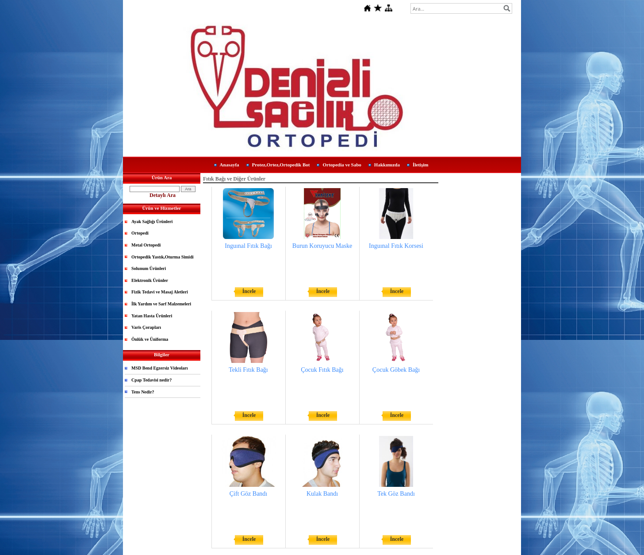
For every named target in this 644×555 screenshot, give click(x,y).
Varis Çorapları (146, 327)
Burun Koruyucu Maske (322, 246)
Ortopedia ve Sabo (341, 164)
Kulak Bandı (322, 493)
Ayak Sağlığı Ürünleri (151, 221)
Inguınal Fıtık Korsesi (396, 246)
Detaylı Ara (163, 195)
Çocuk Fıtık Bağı (322, 369)
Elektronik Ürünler (149, 280)
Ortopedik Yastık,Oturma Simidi (162, 256)
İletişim (420, 164)
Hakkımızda (387, 164)
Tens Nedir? (142, 391)
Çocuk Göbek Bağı (396, 369)
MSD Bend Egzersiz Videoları (159, 368)
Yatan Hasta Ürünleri (151, 315)
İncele (249, 291)
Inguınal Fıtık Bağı (248, 246)
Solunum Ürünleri (148, 268)
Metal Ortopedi (146, 245)
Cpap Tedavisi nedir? (151, 380)
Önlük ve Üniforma (149, 339)
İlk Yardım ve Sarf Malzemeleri (161, 303)
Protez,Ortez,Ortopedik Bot (281, 164)
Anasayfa (229, 164)
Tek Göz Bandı (396, 493)
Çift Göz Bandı (249, 493)
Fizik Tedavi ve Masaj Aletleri (159, 291)
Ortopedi (140, 233)
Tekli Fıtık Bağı (248, 369)
